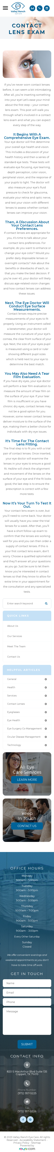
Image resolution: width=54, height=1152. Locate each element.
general (11, 679)
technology (14, 745)
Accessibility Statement (33, 1140)
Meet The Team (16, 646)
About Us (12, 626)
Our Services (14, 636)
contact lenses (16, 704)
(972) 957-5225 (27, 1093)
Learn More (27, 779)
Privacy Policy (21, 1142)
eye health (13, 720)
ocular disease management (24, 736)
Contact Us (13, 656)
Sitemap (36, 1142)
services (12, 695)
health (11, 687)
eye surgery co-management (24, 728)
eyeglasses (13, 712)
